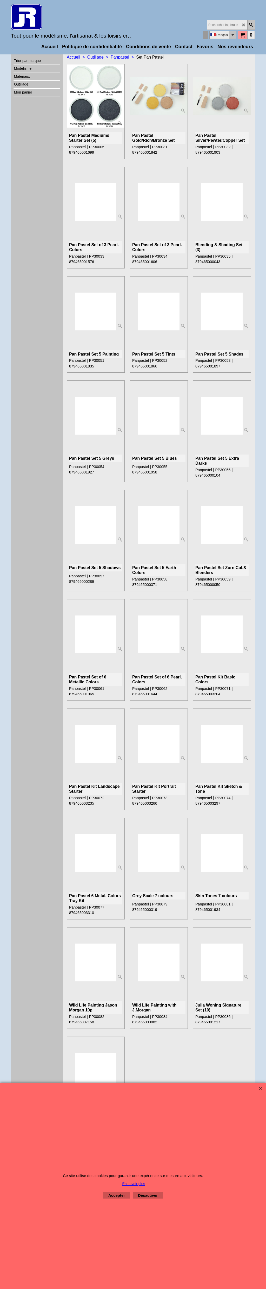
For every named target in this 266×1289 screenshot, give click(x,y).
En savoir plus (133, 1184)
